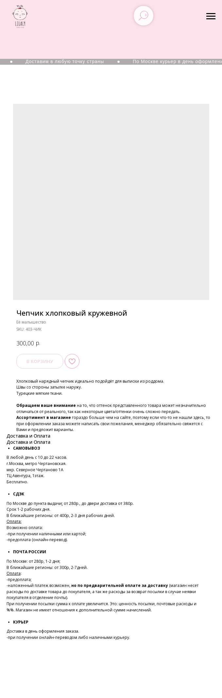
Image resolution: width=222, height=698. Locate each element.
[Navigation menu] (210, 16)
